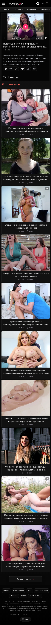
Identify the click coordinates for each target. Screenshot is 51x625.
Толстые (14, 77)
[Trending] (42, 3)
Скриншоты (28, 69)
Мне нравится (6, 69)
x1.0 (37, 38)
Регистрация (18, 590)
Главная (6, 590)
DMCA (23, 596)
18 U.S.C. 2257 (35, 596)
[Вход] (47, 3)
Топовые (19, 10)
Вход (30, 590)
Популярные (44, 10)
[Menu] (3, 4)
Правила (14, 596)
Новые (6, 10)
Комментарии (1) (34, 69)
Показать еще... (24, 579)
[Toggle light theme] (25, 619)
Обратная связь (41, 590)
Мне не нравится (16, 69)
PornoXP (21, 615)
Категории (31, 10)
